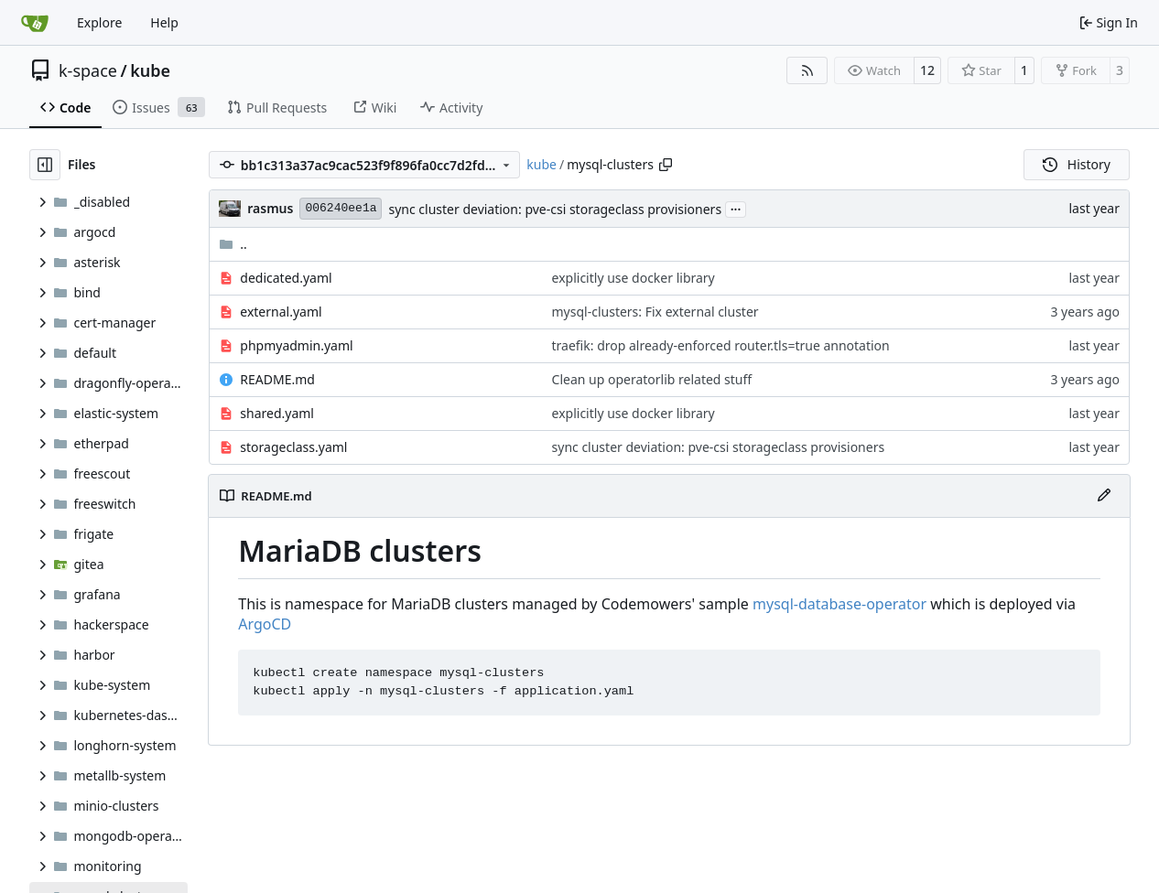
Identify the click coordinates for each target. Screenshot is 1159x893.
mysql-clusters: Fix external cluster (655, 311)
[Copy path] (665, 164)
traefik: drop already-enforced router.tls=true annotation (721, 345)
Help (164, 22)
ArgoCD (264, 624)
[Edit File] (1104, 495)
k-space (88, 70)
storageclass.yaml (293, 447)
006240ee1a (340, 208)
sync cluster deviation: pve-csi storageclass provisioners (554, 209)
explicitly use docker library (633, 277)
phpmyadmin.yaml (296, 345)
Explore (99, 22)
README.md (277, 379)
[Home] (34, 22)
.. (233, 244)
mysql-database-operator (839, 604)
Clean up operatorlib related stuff (652, 379)
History (1076, 164)
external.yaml (280, 311)
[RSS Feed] (807, 70)
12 (927, 70)
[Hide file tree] (44, 164)
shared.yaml (277, 413)
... (736, 207)
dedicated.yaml (285, 277)
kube (150, 70)
